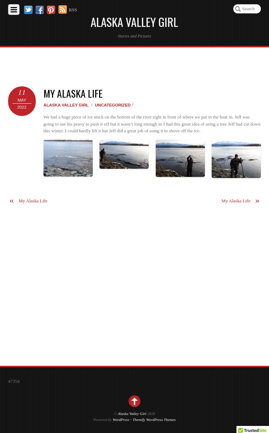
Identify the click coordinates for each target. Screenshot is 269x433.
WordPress (121, 419)
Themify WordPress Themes (154, 419)
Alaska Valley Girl (66, 105)
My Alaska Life (73, 93)
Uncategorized (113, 105)
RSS (73, 9)
